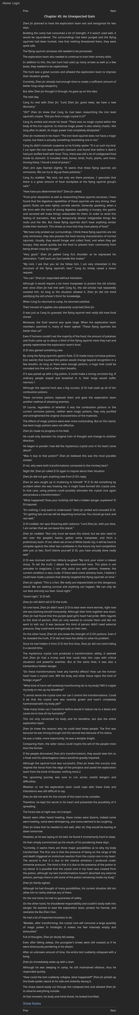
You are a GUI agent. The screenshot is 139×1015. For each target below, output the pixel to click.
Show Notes (32, 1003)
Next (113, 11)
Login (16, 3)
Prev (25, 11)
